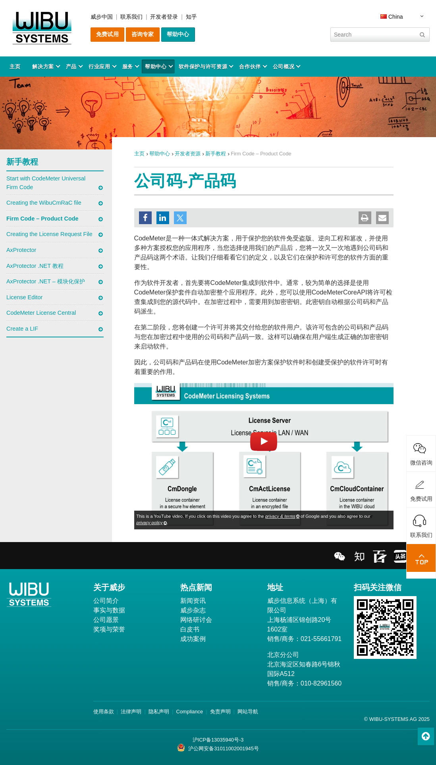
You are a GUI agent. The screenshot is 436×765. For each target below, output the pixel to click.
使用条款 (103, 712)
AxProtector (21, 250)
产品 (71, 67)
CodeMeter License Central (41, 313)
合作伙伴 (250, 67)
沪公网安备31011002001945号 (218, 747)
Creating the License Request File (49, 234)
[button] (145, 217)
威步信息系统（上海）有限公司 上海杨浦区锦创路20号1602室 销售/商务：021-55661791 (304, 619)
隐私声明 (159, 712)
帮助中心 (178, 34)
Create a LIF (22, 328)
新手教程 (215, 154)
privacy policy (150, 522)
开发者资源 (188, 154)
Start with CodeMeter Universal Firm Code (45, 182)
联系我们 (131, 17)
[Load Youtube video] (264, 456)
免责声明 (220, 712)
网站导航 (247, 712)
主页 (15, 67)
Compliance (189, 712)
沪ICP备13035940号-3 (218, 740)
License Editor (24, 297)
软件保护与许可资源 (203, 67)
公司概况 (284, 67)
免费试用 (107, 34)
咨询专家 (142, 34)
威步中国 (102, 17)
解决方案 (43, 67)
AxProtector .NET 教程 (35, 266)
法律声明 (131, 712)
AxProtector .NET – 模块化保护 (45, 281)
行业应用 (99, 67)
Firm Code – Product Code (42, 218)
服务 (127, 67)
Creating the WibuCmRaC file (43, 202)
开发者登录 (164, 17)
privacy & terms (280, 516)
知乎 (191, 17)
